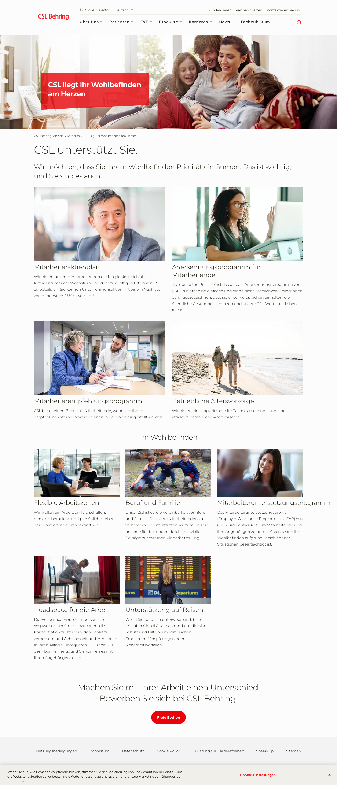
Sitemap (293, 751)
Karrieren (201, 22)
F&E (147, 22)
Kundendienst (219, 10)
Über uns (92, 22)
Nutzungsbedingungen (56, 751)
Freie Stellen (168, 717)
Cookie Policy (168, 751)
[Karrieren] (73, 136)
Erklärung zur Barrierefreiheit (218, 751)
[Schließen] (329, 776)
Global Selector (95, 10)
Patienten (122, 22)
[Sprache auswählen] (125, 10)
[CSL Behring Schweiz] (48, 136)
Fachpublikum (255, 22)
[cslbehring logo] (53, 17)
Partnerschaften (249, 10)
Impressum (100, 751)
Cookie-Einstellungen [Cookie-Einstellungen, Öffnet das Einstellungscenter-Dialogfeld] (258, 776)
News (224, 22)
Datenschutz (133, 751)
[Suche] (299, 22)
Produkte (171, 22)
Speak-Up (265, 751)
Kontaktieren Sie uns (284, 10)
